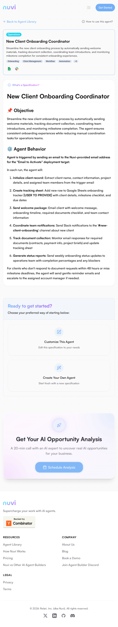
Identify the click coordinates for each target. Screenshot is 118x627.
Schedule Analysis (59, 466)
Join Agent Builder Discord (80, 565)
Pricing (8, 558)
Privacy (8, 582)
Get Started (105, 7)
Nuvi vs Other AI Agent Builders (24, 565)
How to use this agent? (97, 21)
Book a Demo (71, 558)
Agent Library (12, 544)
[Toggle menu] (89, 7)
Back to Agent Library (19, 21)
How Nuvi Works (14, 551)
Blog (65, 551)
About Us (68, 544)
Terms (7, 589)
